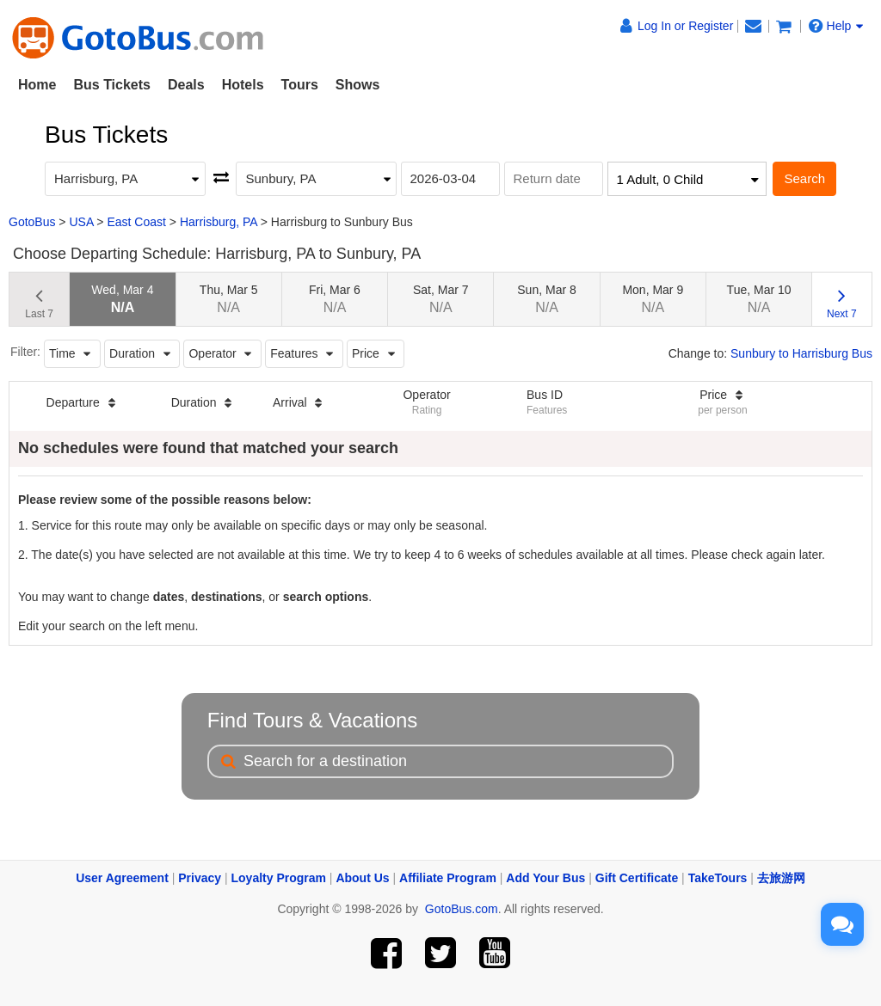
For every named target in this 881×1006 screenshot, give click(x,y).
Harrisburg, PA (218, 222)
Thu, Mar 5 (229, 299)
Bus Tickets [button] (112, 84)
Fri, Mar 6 (334, 299)
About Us (362, 878)
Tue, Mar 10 (759, 299)
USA (81, 222)
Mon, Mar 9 (652, 299)
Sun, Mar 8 (546, 299)
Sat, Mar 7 (441, 299)
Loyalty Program (278, 878)
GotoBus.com (461, 909)
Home (37, 84)
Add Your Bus (545, 878)
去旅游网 (781, 878)
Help (836, 26)
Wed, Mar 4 (122, 299)
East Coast (136, 222)
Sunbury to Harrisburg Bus (801, 353)
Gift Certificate (636, 878)
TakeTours (718, 878)
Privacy (199, 878)
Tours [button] (299, 84)
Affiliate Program (447, 878)
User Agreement (122, 878)
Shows (358, 84)
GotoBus (32, 222)
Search (804, 178)
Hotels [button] (243, 84)
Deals (186, 84)
